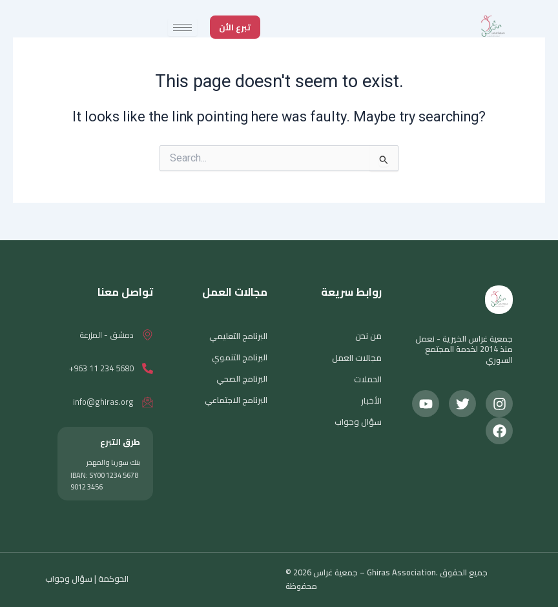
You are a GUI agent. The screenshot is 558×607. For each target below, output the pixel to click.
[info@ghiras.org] (147, 401)
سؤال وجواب (358, 421)
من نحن (368, 336)
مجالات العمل (357, 357)
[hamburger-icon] (182, 27)
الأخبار (372, 399)
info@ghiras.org (103, 401)
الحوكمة (112, 578)
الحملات (368, 378)
